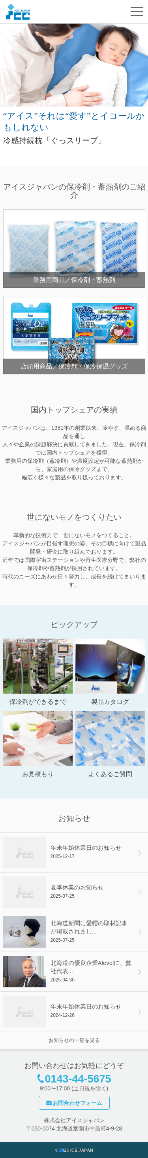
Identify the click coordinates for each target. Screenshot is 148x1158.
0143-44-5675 (78, 1079)
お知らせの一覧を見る (74, 1040)
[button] (61, 1150)
